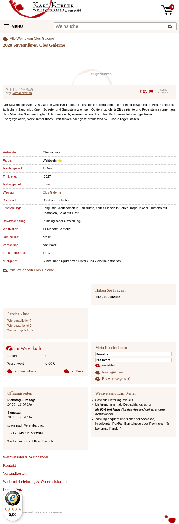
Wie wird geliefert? (20, 330)
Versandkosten (22, 93)
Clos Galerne (52, 192)
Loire (46, 184)
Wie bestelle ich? (19, 320)
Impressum (55, 512)
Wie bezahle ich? (19, 325)
